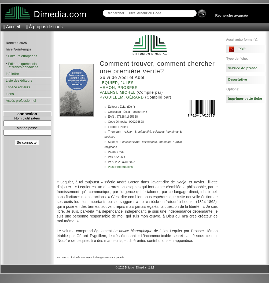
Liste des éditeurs (19, 80)
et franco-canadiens (22, 67)
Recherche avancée (231, 15)
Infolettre (12, 74)
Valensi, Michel (118, 92)
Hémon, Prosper (119, 87)
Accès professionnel (21, 101)
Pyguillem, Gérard (122, 97)
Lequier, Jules (117, 83)
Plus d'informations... (121, 166)
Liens (10, 94)
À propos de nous (45, 26)
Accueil (13, 26)
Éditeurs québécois (22, 64)
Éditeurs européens (22, 56)
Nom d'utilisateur (27, 118)
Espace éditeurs (18, 87)
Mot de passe (27, 128)
